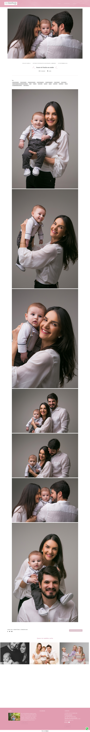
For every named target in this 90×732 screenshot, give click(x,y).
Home (59, 3)
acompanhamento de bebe (17, 85)
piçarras (45, 83)
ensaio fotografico (40, 82)
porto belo (55, 83)
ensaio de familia (15, 82)
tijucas (66, 83)
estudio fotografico (49, 82)
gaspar (50, 83)
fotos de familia (23, 82)
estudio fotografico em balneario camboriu (19, 83)
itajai (30, 83)
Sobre (75, 3)
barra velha (40, 83)
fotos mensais (26, 85)
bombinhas (61, 83)
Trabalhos (67, 3)
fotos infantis (63, 82)
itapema (34, 83)
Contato (82, 3)
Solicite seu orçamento (76, 729)
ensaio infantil (56, 82)
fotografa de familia (31, 82)
